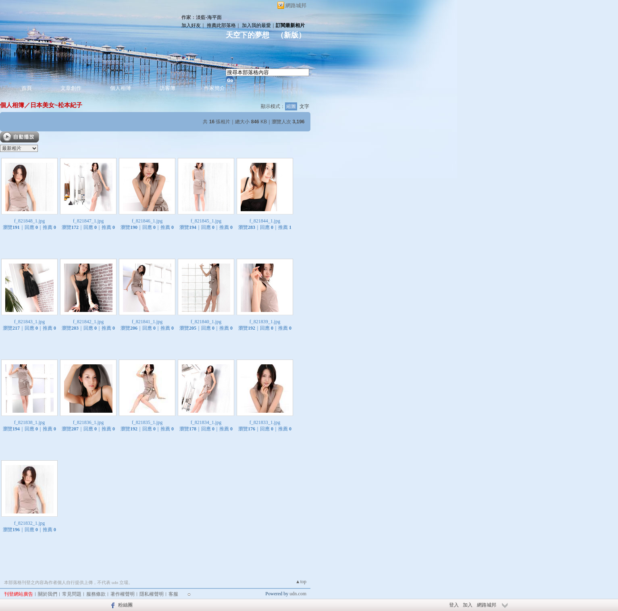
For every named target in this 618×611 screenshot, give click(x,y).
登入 (454, 605)
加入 (467, 605)
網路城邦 (295, 5)
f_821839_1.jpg (265, 321)
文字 (304, 106)
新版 (291, 35)
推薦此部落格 (221, 25)
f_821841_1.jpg (147, 321)
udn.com (297, 593)
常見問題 (71, 594)
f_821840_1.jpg (206, 321)
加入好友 (191, 25)
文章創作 (70, 88)
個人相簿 (120, 88)
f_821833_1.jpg (265, 422)
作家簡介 (214, 88)
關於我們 (47, 594)
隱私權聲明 (151, 594)
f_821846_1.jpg (147, 221)
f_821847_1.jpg (88, 221)
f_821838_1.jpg (29, 422)
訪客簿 (167, 88)
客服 (173, 594)
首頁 (26, 88)
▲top (300, 581)
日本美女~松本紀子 (56, 105)
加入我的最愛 (256, 25)
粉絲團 (125, 605)
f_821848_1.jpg (29, 221)
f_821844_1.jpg (265, 221)
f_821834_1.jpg (206, 422)
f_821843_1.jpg (29, 321)
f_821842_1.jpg (88, 321)
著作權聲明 (122, 594)
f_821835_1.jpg (147, 422)
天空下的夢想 (247, 35)
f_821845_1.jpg (206, 221)
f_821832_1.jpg (29, 523)
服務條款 (96, 594)
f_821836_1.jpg (88, 422)
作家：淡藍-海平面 (201, 17)
